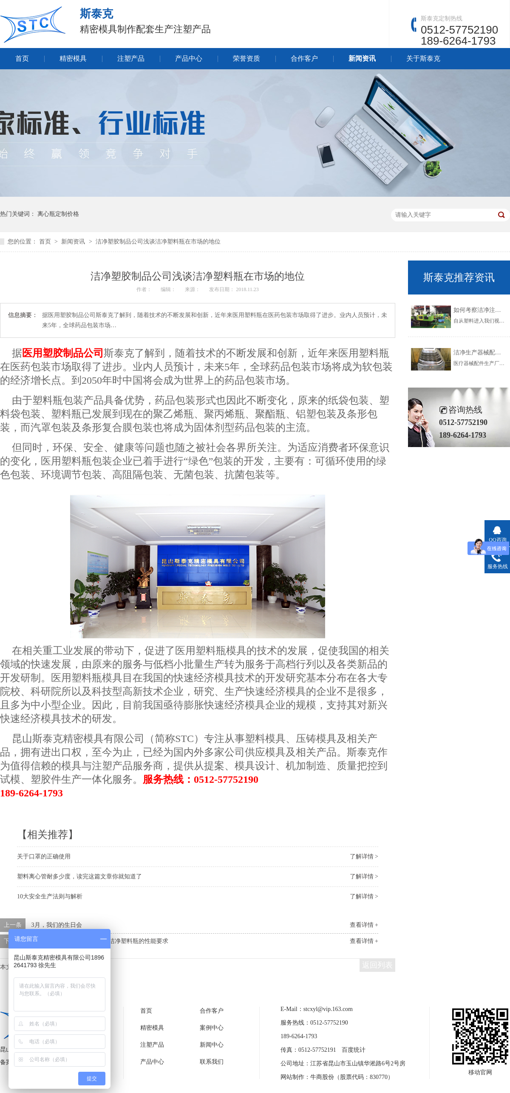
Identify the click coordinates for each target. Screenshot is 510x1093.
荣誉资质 (246, 58)
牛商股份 (322, 1077)
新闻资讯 (362, 58)
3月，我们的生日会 (56, 925)
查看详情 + (364, 925)
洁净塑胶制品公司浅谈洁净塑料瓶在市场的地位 (158, 241)
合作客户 (304, 58)
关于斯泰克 (423, 58)
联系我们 (212, 1062)
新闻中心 (212, 1045)
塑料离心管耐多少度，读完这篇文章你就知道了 (79, 876)
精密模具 (73, 58)
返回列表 (377, 965)
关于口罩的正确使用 (44, 856)
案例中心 (212, 1028)
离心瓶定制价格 (58, 214)
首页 (22, 58)
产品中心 (188, 58)
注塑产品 (130, 58)
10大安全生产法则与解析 (49, 896)
